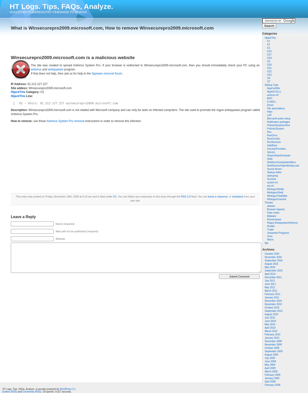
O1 (268, 48)
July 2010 (270, 317)
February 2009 (272, 375)
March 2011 (271, 290)
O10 (269, 51)
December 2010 (273, 301)
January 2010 (272, 338)
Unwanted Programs (278, 233)
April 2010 (270, 327)
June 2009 (270, 361)
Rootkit (271, 226)
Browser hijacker (276, 209)
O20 (269, 64)
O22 (269, 71)
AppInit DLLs (274, 91)
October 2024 (272, 253)
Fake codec (273, 212)
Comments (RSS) (31, 391)
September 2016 (273, 260)
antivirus (36, 69)
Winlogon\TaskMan (277, 196)
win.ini (270, 185)
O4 (268, 78)
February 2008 (272, 385)
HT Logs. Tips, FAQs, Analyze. (61, 6)
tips (267, 243)
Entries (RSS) (9, 391)
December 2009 (273, 341)
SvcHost (271, 179)
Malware (271, 216)
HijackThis (270, 38)
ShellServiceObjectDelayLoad (283, 165)
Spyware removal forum (107, 73)
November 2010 (273, 304)
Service (271, 152)
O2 (268, 61)
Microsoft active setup (278, 118)
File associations (276, 108)
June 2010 (270, 321)
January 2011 (272, 297)
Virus (270, 236)
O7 (268, 81)
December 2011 (273, 277)
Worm (270, 239)
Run (269, 132)
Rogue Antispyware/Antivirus (282, 222)
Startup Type (271, 85)
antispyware (55, 69)
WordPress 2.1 (68, 389)
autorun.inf (272, 95)
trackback (237, 196)
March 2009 (271, 371)
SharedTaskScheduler (279, 155)
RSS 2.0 (186, 196)
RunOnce (272, 135)
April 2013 (270, 274)
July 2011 (270, 280)
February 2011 (272, 294)
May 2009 (270, 364)
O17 (269, 54)
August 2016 (271, 264)
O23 (269, 75)
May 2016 (270, 267)
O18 (269, 58)
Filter (269, 112)
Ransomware (274, 219)
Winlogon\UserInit (276, 199)
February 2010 (272, 334)
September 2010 (273, 311)
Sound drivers (274, 169)
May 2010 (270, 324)
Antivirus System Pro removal (65, 121)
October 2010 (272, 307)
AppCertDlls (273, 88)
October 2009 (272, 348)
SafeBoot (272, 145)
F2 (268, 41)
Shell (269, 159)
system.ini (272, 182)
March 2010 (271, 331)
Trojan (270, 229)
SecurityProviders (276, 148)
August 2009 (271, 354)
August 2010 (271, 314)
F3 (268, 44)
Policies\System (275, 128)
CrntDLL (271, 101)
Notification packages (278, 122)
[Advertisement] (67, 41)
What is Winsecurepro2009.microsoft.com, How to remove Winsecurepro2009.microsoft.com (112, 28)
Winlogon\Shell (275, 192)
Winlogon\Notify (275, 189)
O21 (269, 68)
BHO (269, 98)
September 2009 (273, 351)
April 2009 (270, 368)
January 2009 (272, 378)
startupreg (272, 175)
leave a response (218, 196)
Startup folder (274, 172)
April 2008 (270, 381)
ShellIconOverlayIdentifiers (281, 162)
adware (271, 206)
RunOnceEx (273, 138)
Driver (270, 105)
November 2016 (273, 257)
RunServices (274, 142)
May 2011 (270, 287)
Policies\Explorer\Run (278, 125)
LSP (269, 115)
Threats (269, 202)
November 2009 (273, 344)
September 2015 (273, 270)
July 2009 (270, 358)
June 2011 (270, 284)
